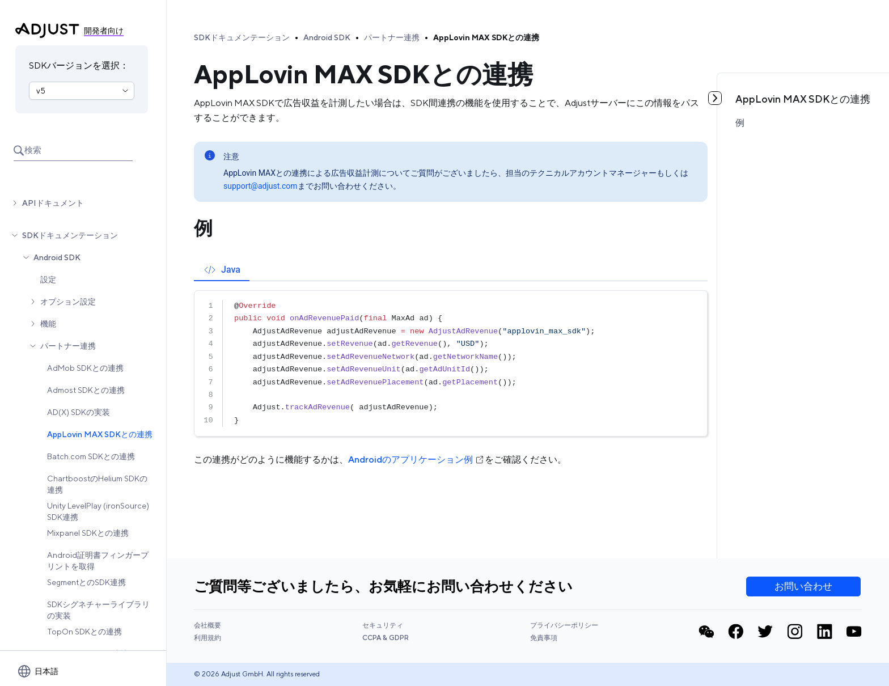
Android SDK (57, 257)
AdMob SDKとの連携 (85, 367)
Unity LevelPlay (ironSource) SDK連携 (98, 511)
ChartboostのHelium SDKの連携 (97, 484)
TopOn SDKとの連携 (84, 631)
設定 (48, 279)
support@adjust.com (260, 185)
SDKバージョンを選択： (79, 65)
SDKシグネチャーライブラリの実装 (98, 610)
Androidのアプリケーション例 (416, 459)
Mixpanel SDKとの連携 (88, 532)
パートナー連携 (68, 345)
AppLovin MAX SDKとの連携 (100, 434)
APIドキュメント (53, 203)
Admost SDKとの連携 (86, 390)
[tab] (221, 270)
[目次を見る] (715, 98)
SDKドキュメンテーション (70, 235)
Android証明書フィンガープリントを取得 (98, 561)
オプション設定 (68, 301)
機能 (48, 323)
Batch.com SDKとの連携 (91, 456)
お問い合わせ (803, 586)
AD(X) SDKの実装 (78, 412)
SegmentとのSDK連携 (86, 582)
